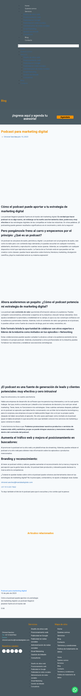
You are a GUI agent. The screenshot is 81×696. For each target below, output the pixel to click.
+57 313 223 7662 (8, 487)
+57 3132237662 (10, 632)
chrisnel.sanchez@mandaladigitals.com (17, 482)
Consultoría (28, 34)
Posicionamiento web (32, 17)
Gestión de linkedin (30, 32)
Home (27, 6)
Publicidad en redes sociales (34, 23)
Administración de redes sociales (36, 26)
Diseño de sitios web (31, 14)
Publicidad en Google (31, 20)
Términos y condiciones (66, 643)
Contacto (28, 40)
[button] (48, 45)
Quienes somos (30, 9)
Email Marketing (29, 29)
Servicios (28, 11)
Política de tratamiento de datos (67, 647)
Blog (26, 37)
